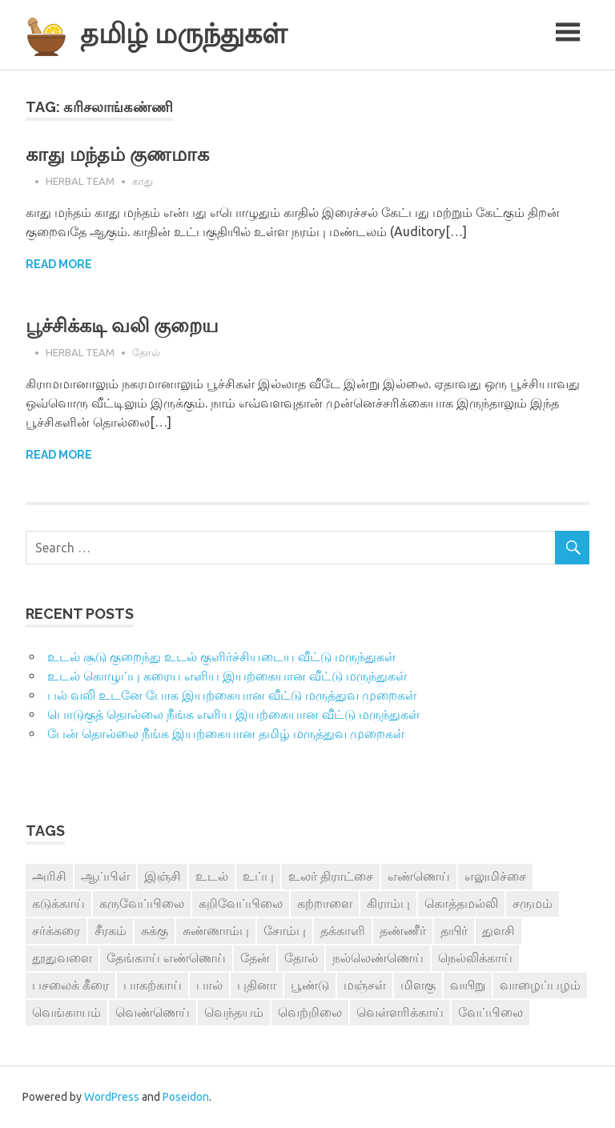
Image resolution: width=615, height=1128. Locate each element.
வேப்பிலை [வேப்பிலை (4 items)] (490, 1012)
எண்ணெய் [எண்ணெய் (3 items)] (419, 876)
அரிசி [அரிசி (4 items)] (49, 876)
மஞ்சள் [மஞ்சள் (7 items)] (365, 984)
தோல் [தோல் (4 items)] (301, 957)
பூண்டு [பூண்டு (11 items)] (310, 984)
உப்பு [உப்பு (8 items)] (258, 876)
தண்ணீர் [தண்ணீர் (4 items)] (403, 930)
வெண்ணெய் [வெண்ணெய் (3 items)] (152, 1012)
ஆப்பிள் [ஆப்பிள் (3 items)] (105, 876)
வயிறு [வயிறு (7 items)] (467, 984)
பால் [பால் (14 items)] (209, 984)
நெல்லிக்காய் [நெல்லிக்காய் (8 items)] (475, 957)
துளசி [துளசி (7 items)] (498, 930)
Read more (59, 264)
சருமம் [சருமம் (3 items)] (532, 903)
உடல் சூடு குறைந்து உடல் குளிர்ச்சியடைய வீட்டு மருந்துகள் (221, 656)
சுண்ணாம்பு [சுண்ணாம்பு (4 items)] (216, 930)
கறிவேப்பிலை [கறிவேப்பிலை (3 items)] (241, 903)
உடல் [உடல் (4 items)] (211, 876)
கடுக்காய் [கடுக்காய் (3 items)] (58, 903)
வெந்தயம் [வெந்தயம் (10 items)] (233, 1012)
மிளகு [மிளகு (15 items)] (418, 984)
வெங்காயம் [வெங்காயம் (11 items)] (66, 1012)
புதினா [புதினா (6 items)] (256, 984)
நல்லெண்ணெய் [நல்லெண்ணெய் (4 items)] (378, 957)
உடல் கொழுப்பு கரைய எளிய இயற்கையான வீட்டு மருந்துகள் (227, 675)
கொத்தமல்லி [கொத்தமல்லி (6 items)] (461, 903)
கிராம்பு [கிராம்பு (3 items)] (388, 903)
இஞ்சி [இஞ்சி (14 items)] (162, 876)
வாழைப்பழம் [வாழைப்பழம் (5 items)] (540, 984)
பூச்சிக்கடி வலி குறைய (122, 325)
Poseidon (186, 1096)
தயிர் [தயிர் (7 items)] (454, 930)
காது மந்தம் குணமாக (117, 154)
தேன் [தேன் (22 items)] (255, 957)
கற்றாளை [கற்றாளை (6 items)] (324, 903)
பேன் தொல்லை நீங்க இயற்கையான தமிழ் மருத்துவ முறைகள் (225, 733)
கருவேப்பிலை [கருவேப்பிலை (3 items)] (141, 903)
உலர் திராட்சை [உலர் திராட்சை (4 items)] (330, 876)
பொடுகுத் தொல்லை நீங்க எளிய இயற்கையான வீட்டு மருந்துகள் (233, 714)
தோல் (146, 352)
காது (142, 181)
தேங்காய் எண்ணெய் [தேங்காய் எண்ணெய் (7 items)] (166, 957)
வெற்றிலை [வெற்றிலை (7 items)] (310, 1012)
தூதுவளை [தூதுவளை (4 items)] (62, 957)
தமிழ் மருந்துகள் (183, 33)
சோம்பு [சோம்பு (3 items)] (284, 930)
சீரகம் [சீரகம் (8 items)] (110, 930)
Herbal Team (80, 181)
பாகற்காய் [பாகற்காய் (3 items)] (152, 984)
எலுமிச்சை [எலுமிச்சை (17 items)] (495, 876)
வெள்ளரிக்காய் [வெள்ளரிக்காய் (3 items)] (400, 1012)
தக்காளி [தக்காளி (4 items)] (342, 930)
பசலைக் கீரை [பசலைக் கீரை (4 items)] (70, 984)
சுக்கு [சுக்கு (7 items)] (154, 930)
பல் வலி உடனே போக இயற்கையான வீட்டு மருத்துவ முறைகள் (231, 695)
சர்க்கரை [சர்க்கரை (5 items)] (56, 930)
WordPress (111, 1096)
